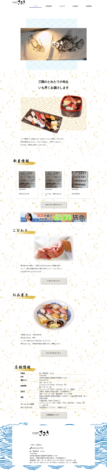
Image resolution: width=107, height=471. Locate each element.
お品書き (75, 6)
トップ (35, 6)
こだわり (62, 6)
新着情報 (49, 6)
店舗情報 (89, 6)
